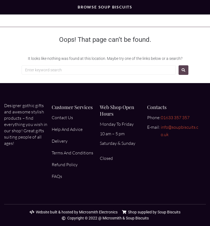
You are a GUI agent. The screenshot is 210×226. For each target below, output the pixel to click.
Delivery (60, 141)
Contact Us (62, 117)
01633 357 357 (175, 117)
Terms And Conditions (72, 152)
